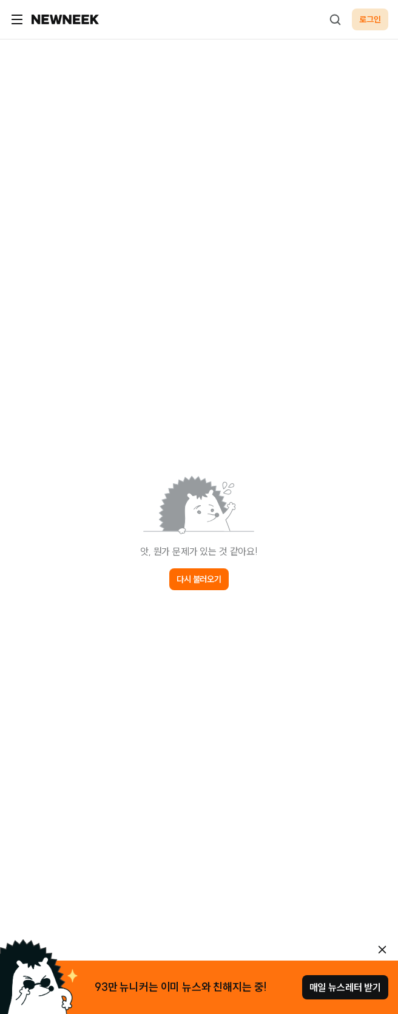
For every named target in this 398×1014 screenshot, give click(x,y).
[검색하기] (335, 19)
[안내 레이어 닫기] (382, 950)
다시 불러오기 (199, 579)
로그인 (370, 19)
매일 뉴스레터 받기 (345, 987)
